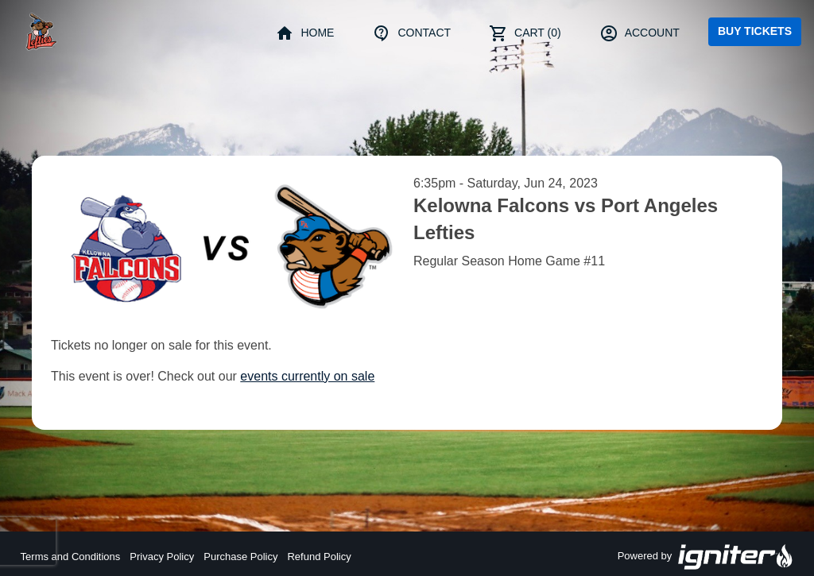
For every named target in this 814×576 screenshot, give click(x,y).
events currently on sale (307, 376)
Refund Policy (319, 556)
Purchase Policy (240, 556)
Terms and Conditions (71, 556)
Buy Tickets (755, 31)
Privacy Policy (162, 556)
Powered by (706, 557)
